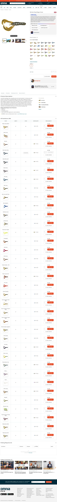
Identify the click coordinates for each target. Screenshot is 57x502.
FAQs (47, 491)
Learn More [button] (52, 86)
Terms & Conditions (17, 500)
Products (2, 9)
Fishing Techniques (30, 491)
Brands (49, 7)
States (45, 7)
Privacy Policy (24, 500)
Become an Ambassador (38, 493)
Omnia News (38, 490)
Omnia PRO (29, 496)
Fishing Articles (29, 490)
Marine (24, 7)
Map (41, 7)
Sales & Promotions (20, 494)
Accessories (19, 7)
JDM (36, 7)
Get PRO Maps (29, 7)
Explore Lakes (29, 495)
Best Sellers (19, 490)
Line (4, 7)
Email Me (26, 152)
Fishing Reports (29, 489)
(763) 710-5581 (48, 496)
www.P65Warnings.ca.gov (22, 113)
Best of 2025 (19, 495)
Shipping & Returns (49, 490)
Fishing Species (29, 492)
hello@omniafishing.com (50, 497)
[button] (28, 96)
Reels (11, 7)
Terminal (14, 7)
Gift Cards (19, 496)
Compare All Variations (33, 61)
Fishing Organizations (30, 494)
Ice (33, 7)
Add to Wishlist (47, 76)
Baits (1, 7)
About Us (37, 489)
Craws (10, 9)
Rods (7, 7)
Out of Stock (50, 152)
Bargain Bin (19, 491)
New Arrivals (19, 489)
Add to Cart (54, 76)
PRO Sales (19, 492)
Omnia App (29, 497)
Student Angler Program (40, 495)
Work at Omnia (38, 491)
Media (54, 7)
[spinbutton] (45, 126)
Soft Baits (6, 9)
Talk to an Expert (49, 489)
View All (40, 109)
